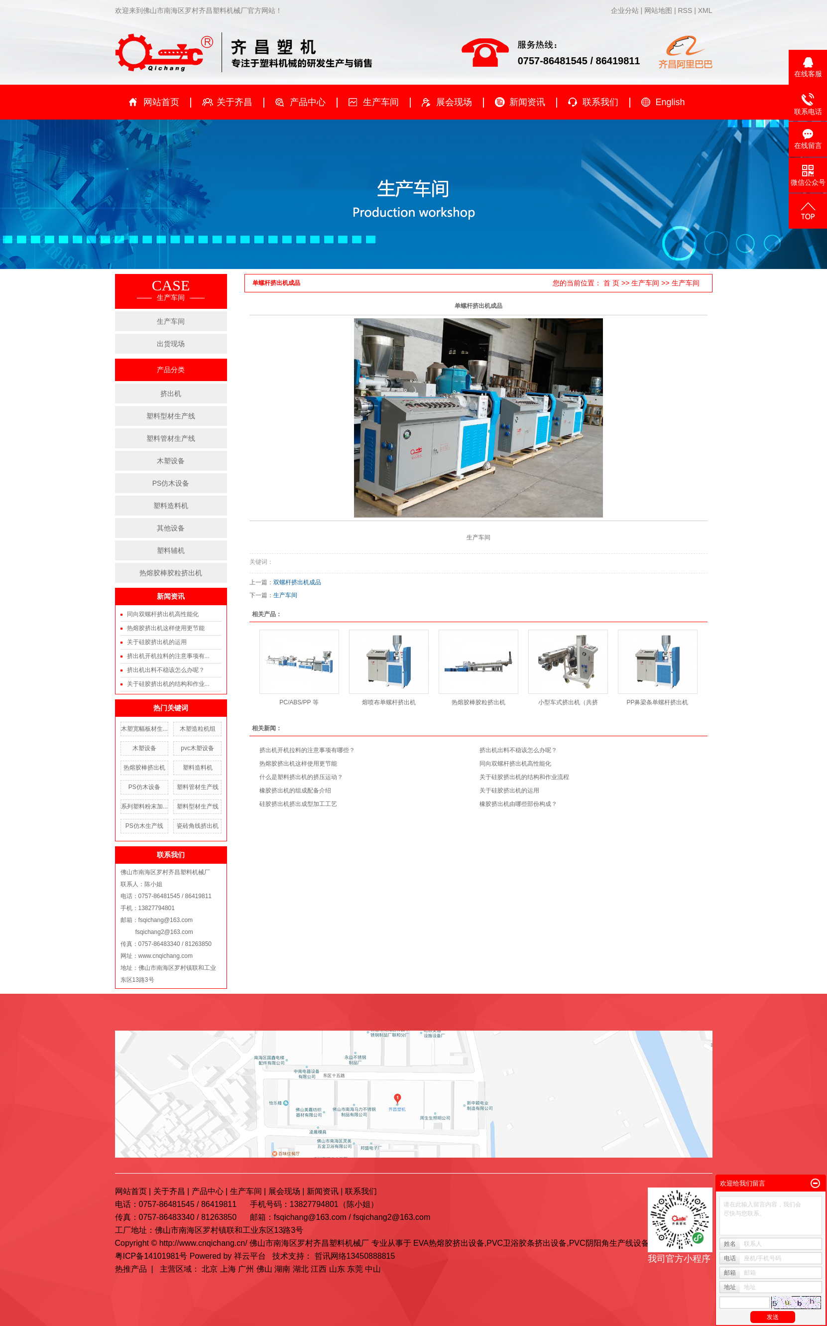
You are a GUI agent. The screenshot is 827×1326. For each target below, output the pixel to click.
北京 (210, 1269)
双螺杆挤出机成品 (297, 582)
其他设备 (171, 528)
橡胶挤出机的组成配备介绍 (295, 790)
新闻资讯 (527, 102)
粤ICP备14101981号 (151, 1256)
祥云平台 (250, 1256)
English (670, 102)
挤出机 (170, 394)
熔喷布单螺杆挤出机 (389, 702)
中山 (373, 1269)
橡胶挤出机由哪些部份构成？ (518, 803)
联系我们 (600, 102)
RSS (685, 10)
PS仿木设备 (171, 483)
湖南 (282, 1269)
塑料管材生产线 (170, 438)
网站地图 (659, 10)
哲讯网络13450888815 (355, 1256)
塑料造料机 (170, 506)
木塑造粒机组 (198, 728)
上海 (228, 1269)
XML (705, 10)
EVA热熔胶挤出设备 (448, 1243)
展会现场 (454, 102)
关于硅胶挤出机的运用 (157, 642)
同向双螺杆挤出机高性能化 (163, 614)
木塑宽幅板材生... (144, 728)
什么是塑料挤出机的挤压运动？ (301, 777)
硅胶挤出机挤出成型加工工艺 (298, 803)
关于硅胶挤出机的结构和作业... (168, 683)
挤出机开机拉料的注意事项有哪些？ (307, 750)
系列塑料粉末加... (144, 806)
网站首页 (161, 102)
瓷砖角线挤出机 (198, 825)
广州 (246, 1269)
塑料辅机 (171, 550)
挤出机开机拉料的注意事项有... (168, 656)
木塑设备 (171, 461)
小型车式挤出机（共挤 (568, 702)
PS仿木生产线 (144, 825)
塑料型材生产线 (170, 416)
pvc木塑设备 (197, 748)
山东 (337, 1269)
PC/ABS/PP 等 (298, 702)
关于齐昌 (234, 102)
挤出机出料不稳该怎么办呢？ (166, 669)
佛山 (264, 1269)
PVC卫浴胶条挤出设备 (526, 1243)
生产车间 (381, 102)
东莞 (355, 1269)
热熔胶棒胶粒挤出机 (170, 573)
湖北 (301, 1269)
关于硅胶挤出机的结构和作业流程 (524, 777)
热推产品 (131, 1269)
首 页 (611, 283)
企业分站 (625, 10)
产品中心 (308, 102)
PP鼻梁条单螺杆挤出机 (657, 702)
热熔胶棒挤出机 (144, 767)
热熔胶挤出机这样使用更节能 (166, 628)
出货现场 (171, 344)
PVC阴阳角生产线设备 (609, 1243)
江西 (319, 1269)
